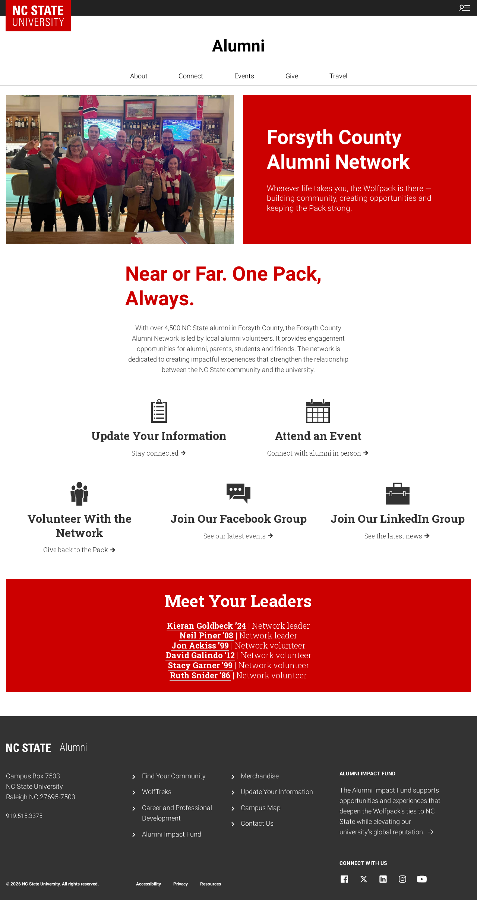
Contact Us (257, 823)
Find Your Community (174, 776)
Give (291, 76)
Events (244, 76)
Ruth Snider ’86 (200, 675)
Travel (338, 76)
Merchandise (260, 776)
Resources (210, 884)
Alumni (238, 46)
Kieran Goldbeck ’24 (206, 626)
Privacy (180, 884)
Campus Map (261, 808)
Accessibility (148, 884)
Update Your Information (277, 792)
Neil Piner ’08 (206, 635)
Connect (191, 76)
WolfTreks (156, 792)
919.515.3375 (24, 815)
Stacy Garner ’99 (200, 665)
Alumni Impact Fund (171, 834)
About (139, 76)
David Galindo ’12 (200, 655)
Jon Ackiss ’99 (200, 645)
